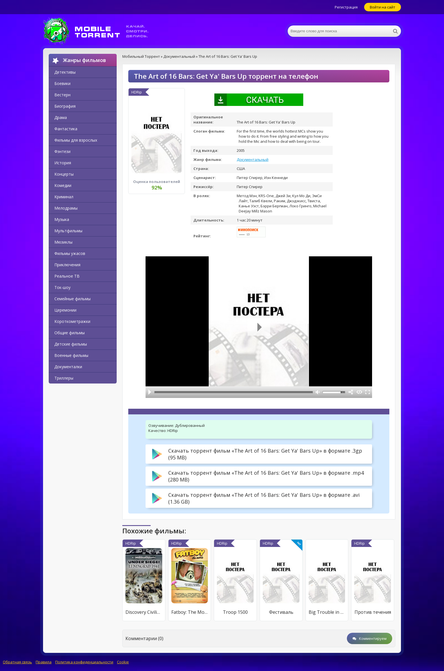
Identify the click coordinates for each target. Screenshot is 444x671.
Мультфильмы (68, 230)
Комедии (62, 185)
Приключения (67, 264)
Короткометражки (72, 321)
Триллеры (63, 378)
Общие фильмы (69, 332)
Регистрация (346, 7)
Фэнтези (62, 151)
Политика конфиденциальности (84, 661)
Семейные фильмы (72, 298)
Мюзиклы (63, 242)
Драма (60, 117)
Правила (44, 661)
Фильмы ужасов (69, 253)
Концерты (64, 174)
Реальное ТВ (67, 276)
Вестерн (62, 94)
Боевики (62, 83)
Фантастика (65, 128)
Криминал (63, 196)
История (62, 162)
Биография (65, 106)
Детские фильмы (70, 344)
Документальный (252, 159)
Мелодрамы (66, 208)
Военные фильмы (71, 355)
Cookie (123, 661)
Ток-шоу (62, 287)
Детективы (65, 72)
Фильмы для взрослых (75, 140)
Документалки (68, 366)
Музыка (61, 219)
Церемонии (65, 310)
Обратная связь (17, 661)
